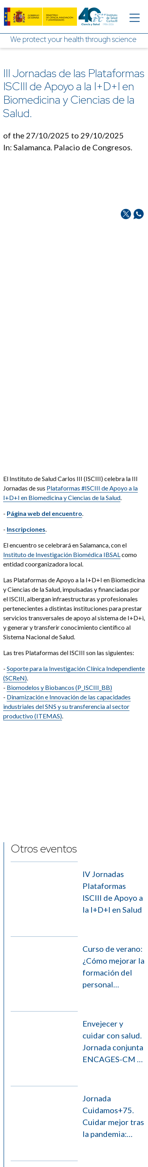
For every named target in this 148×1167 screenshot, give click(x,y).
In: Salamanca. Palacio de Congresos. (67, 147)
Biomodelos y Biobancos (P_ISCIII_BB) (59, 663)
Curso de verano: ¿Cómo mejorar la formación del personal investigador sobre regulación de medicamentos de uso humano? (113, 952)
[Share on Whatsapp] (138, 256)
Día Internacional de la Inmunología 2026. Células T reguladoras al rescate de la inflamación (113, 1131)
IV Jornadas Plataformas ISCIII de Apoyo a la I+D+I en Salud (112, 891)
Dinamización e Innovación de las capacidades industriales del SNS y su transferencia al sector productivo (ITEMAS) (67, 682)
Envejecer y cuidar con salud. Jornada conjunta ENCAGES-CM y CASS (112, 1012)
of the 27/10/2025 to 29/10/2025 (63, 135)
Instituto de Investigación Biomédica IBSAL (61, 530)
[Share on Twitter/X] (126, 256)
